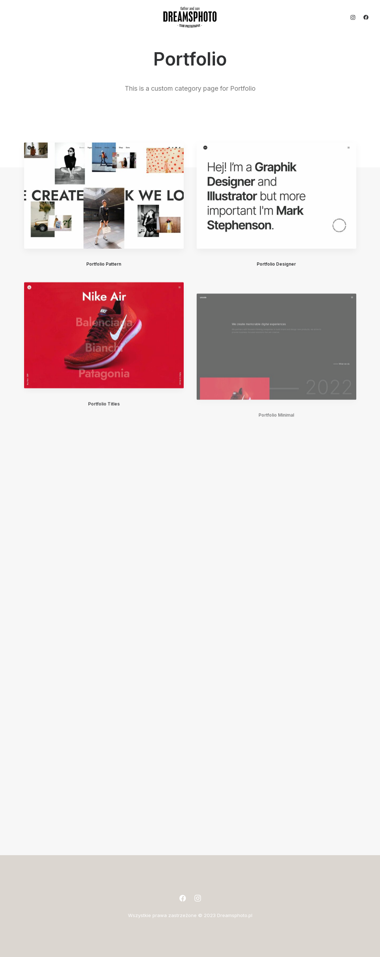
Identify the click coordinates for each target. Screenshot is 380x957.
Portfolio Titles (104, 425)
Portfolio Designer (276, 264)
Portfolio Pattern (103, 264)
